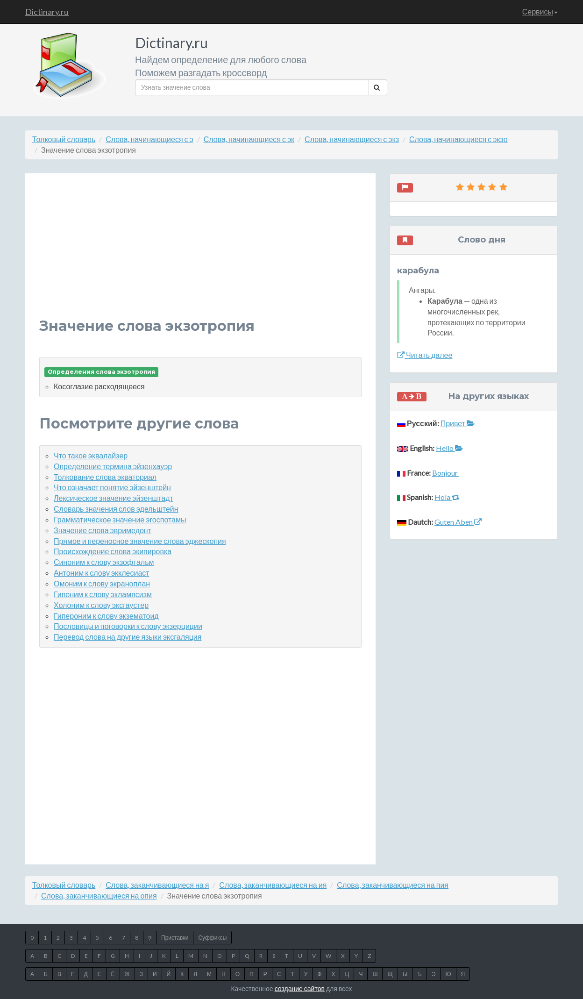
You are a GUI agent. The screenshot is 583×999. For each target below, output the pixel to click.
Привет (458, 423)
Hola (447, 496)
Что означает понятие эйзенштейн (112, 487)
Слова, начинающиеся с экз (352, 139)
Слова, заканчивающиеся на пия (392, 884)
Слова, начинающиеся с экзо (458, 139)
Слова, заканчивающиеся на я (157, 884)
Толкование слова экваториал (105, 476)
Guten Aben (458, 521)
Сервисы (540, 11)
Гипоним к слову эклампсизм (103, 594)
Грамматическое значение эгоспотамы (120, 519)
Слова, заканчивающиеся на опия (99, 895)
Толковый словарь (63, 139)
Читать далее (424, 354)
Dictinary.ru (47, 12)
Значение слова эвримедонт (102, 530)
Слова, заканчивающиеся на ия (273, 884)
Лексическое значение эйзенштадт (113, 497)
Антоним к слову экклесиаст (101, 572)
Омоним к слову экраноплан (102, 583)
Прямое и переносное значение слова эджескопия (140, 540)
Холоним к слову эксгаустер (101, 604)
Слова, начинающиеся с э (149, 139)
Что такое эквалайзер (91, 455)
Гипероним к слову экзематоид (106, 615)
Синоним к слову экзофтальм (104, 561)
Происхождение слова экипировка (112, 551)
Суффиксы (212, 937)
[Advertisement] (200, 252)
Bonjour (445, 472)
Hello (449, 447)
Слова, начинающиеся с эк (249, 139)
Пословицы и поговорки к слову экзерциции (128, 625)
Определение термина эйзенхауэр (113, 466)
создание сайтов (300, 988)
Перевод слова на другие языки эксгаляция (127, 636)
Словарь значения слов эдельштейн (116, 508)
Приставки (174, 937)
